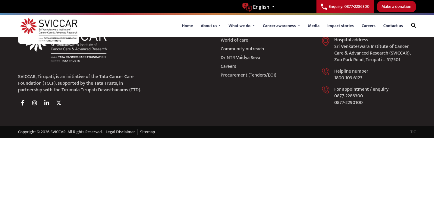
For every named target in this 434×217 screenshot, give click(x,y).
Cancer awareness (280, 25)
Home (187, 25)
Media (313, 25)
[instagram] (34, 102)
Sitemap (147, 132)
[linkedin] (46, 102)
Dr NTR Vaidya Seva (240, 58)
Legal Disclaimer (120, 132)
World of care (234, 40)
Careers (369, 25)
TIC (413, 132)
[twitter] (58, 102)
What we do (240, 25)
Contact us (393, 25)
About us (209, 25)
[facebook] (22, 102)
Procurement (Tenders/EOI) (248, 75)
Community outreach (242, 49)
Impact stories (340, 25)
